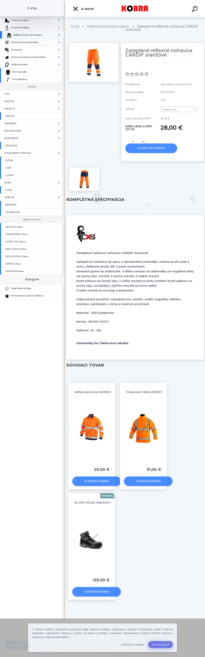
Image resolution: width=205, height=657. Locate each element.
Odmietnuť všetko (132, 644)
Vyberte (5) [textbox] (169, 109)
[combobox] (179, 109)
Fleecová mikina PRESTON (147, 392)
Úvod (74, 26)
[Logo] (135, 8)
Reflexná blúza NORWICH (94, 392)
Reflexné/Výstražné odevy (108, 26)
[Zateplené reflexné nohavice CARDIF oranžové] (94, 44)
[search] (195, 9)
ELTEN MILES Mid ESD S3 (94, 502)
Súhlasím (160, 644)
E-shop (83, 8)
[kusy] (135, 141)
